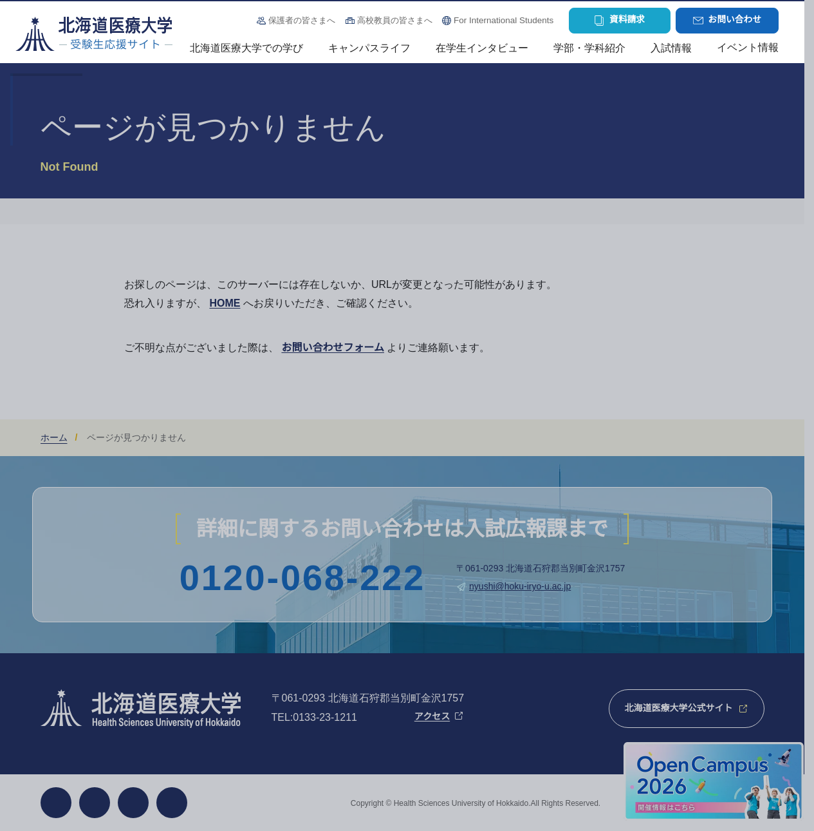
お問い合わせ (734, 19)
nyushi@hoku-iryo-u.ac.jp (520, 586)
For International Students (503, 20)
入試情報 (671, 48)
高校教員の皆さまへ (394, 20)
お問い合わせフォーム (332, 347)
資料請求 (627, 19)
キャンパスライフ (369, 48)
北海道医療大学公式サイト (679, 708)
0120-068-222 (302, 578)
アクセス (432, 716)
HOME (224, 303)
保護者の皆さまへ (301, 20)
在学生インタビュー (482, 48)
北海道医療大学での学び (246, 48)
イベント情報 (748, 48)
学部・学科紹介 (589, 48)
